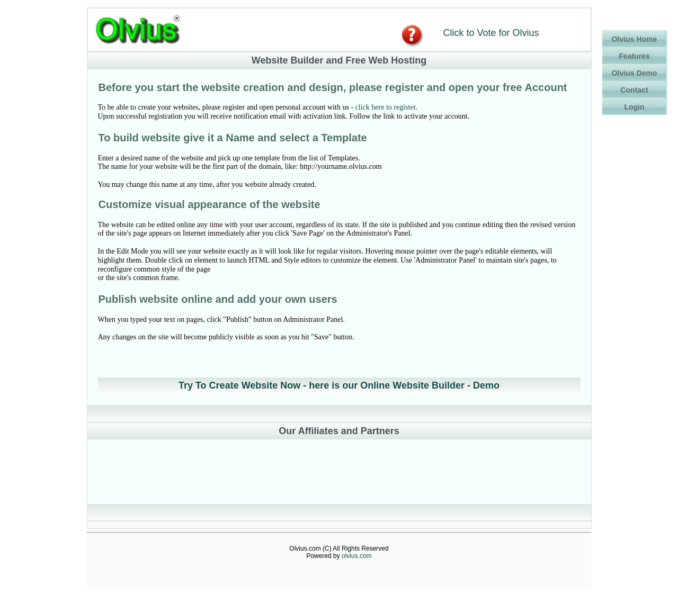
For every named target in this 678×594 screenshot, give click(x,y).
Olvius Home (634, 39)
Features (634, 56)
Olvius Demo (634, 73)
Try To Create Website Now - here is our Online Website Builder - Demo (339, 385)
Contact (634, 90)
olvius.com (357, 556)
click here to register (385, 107)
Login (634, 107)
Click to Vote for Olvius (491, 33)
